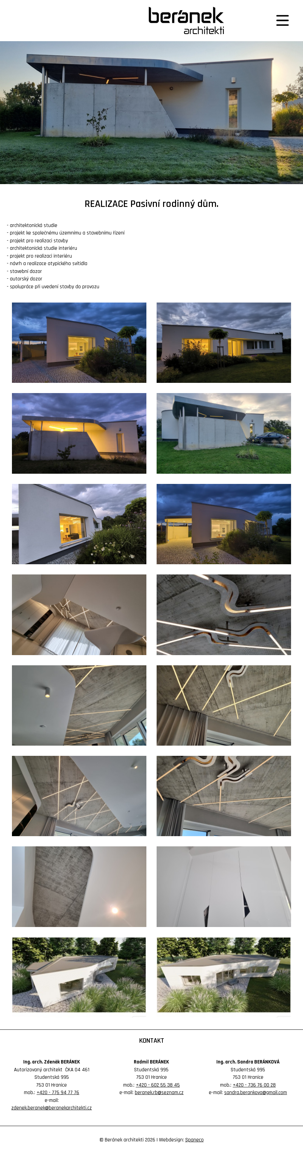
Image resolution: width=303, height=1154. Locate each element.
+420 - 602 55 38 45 (158, 1085)
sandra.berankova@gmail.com (255, 1092)
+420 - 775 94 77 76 (58, 1092)
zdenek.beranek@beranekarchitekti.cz (51, 1108)
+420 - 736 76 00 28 (254, 1085)
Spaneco (194, 1140)
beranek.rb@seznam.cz (159, 1092)
